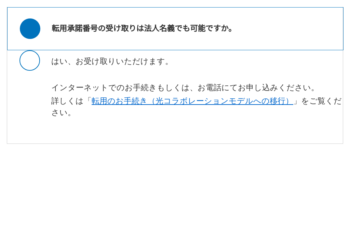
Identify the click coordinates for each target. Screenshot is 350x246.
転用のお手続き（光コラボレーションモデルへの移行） (192, 101)
